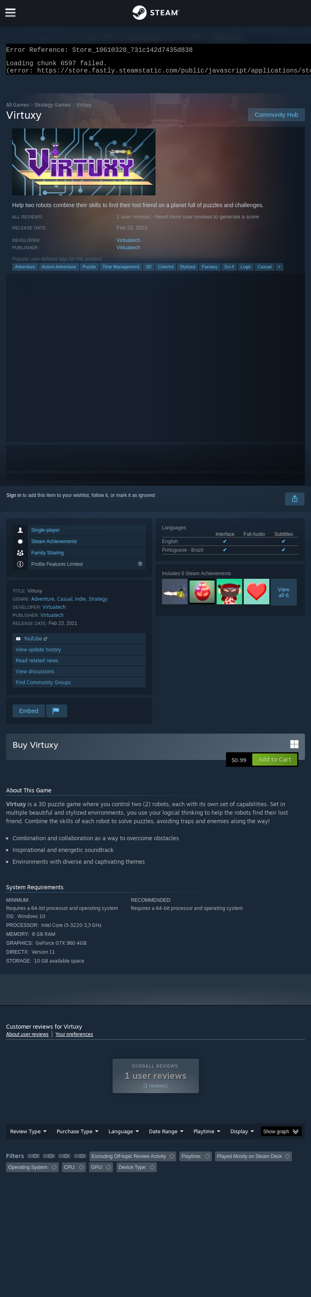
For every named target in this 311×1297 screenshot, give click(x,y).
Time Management (120, 271)
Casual (264, 271)
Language (121, 1136)
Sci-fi (229, 271)
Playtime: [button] (191, 1161)
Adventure (25, 271)
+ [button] (279, 271)
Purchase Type (74, 1136)
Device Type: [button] (133, 1172)
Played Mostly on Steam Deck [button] (249, 1161)
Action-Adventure (59, 271)
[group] (155, 1166)
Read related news (37, 665)
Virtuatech (128, 245)
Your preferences (74, 1039)
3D (148, 271)
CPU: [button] (70, 1172)
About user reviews (27, 1039)
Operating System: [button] (28, 1172)
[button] (275, 764)
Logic (246, 271)
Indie (80, 604)
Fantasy (209, 271)
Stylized (188, 271)
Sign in (13, 500)
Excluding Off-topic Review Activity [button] (129, 1161)
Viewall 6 (284, 597)
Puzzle (89, 271)
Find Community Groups (43, 687)
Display (239, 1136)
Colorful (165, 271)
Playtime (204, 1136)
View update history (38, 654)
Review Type (25, 1136)
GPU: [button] (97, 1172)
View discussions (35, 676)
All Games (17, 110)
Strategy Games (52, 110)
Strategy (98, 604)
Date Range (163, 1136)
